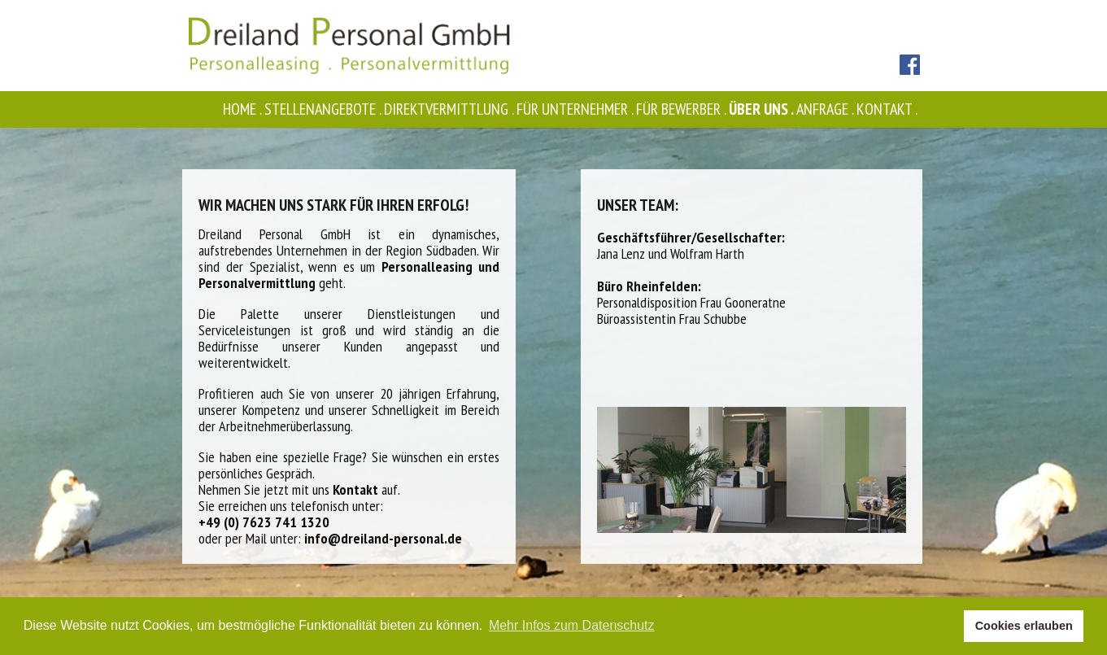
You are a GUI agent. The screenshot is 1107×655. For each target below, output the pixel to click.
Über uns (762, 109)
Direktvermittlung (450, 109)
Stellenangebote (324, 109)
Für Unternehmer (576, 109)
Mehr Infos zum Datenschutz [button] (572, 625)
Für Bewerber (682, 109)
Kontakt (888, 109)
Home (243, 109)
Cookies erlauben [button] (1024, 625)
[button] (947, 626)
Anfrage (826, 109)
